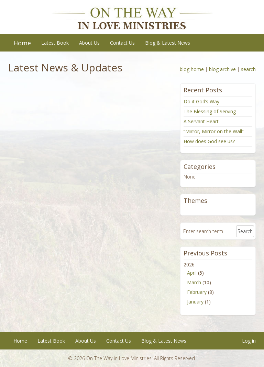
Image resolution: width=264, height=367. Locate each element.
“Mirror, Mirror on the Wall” (214, 131)
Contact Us (122, 42)
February (197, 292)
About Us (89, 42)
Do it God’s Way (201, 101)
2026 (218, 284)
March (194, 282)
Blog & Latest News (167, 42)
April (192, 272)
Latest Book (55, 42)
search (248, 69)
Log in (249, 340)
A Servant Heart (201, 121)
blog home (192, 69)
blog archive (222, 69)
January (195, 301)
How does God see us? (209, 141)
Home (22, 43)
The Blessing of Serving (210, 111)
